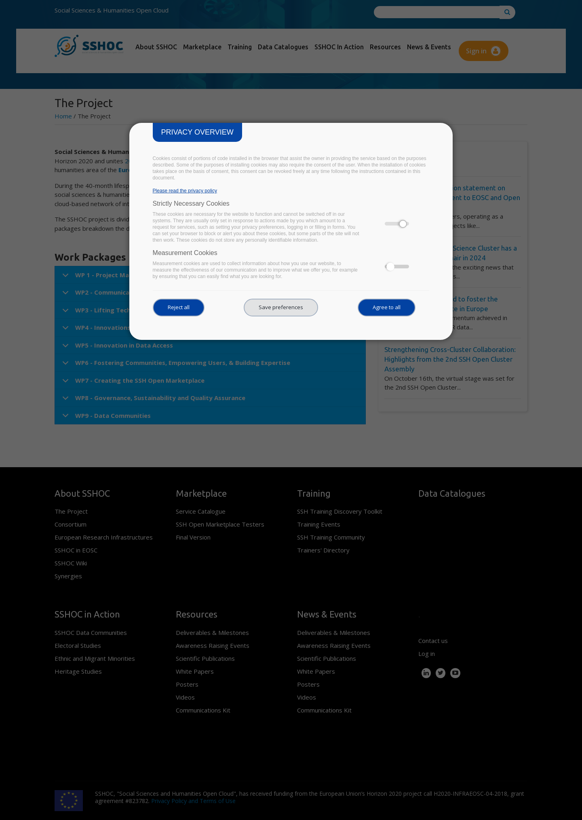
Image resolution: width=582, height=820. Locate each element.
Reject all (179, 307)
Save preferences (281, 307)
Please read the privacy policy (185, 191)
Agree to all (387, 307)
